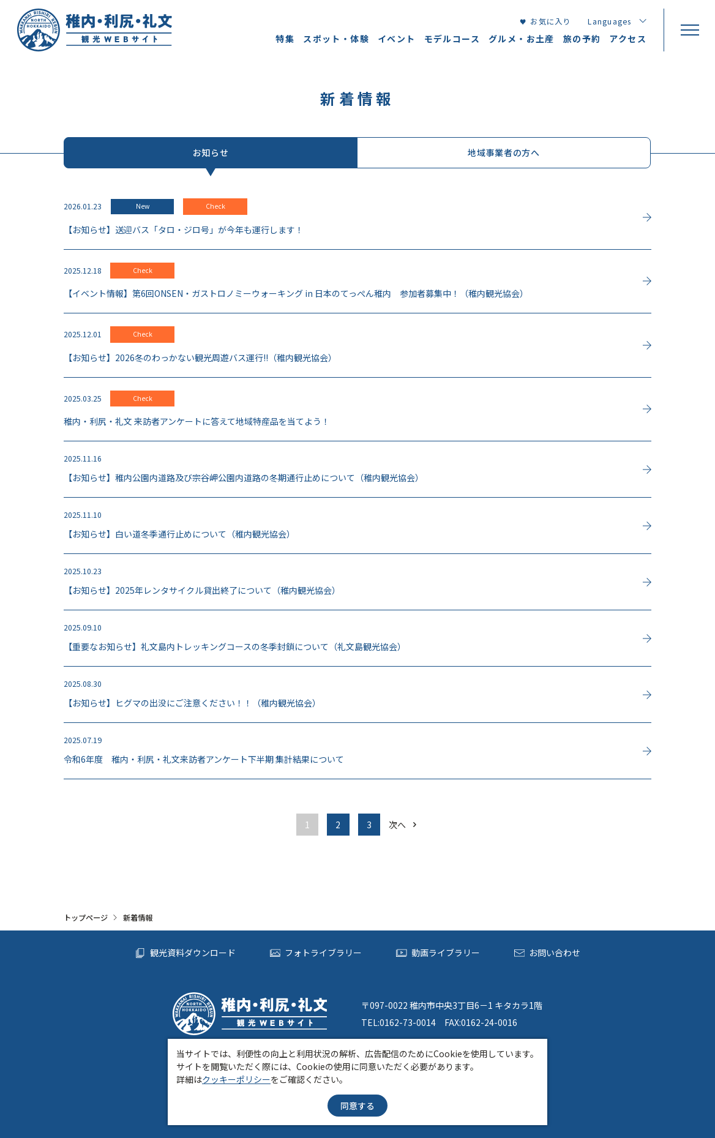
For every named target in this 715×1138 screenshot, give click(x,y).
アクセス (627, 38)
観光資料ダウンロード (185, 953)
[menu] (689, 30)
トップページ (86, 917)
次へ (404, 824)
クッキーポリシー (236, 1079)
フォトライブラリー (316, 953)
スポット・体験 (336, 38)
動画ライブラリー (438, 953)
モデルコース (452, 38)
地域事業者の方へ (504, 152)
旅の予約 (582, 38)
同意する (357, 1105)
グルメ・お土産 (522, 38)
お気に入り (545, 21)
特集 (284, 38)
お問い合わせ (547, 953)
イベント (397, 38)
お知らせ (211, 152)
